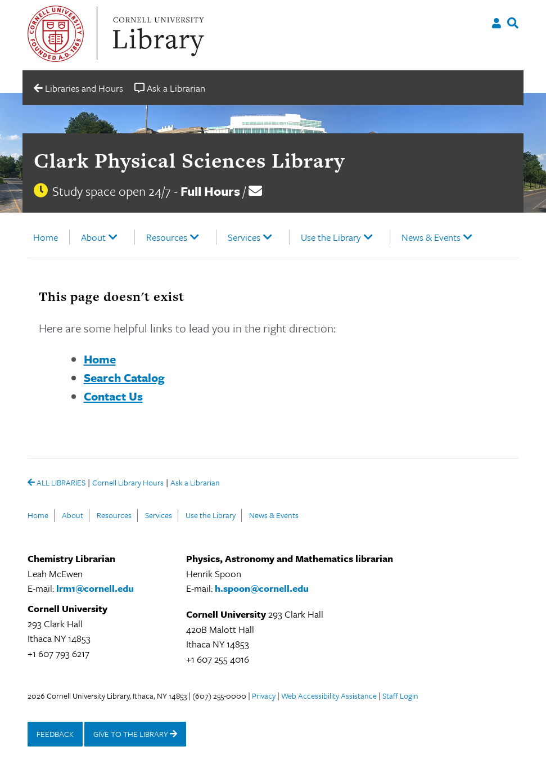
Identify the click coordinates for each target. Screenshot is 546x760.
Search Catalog (124, 377)
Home (45, 237)
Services (244, 237)
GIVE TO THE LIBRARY (135, 734)
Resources (166, 237)
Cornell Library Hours (128, 483)
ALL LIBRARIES (56, 483)
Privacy (264, 695)
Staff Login (400, 695)
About (93, 237)
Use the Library (331, 237)
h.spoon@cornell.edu (262, 588)
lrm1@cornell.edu (95, 588)
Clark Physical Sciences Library (189, 160)
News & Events (431, 237)
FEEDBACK (55, 734)
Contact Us (113, 396)
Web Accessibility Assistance (329, 695)
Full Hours (210, 191)
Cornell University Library (157, 34)
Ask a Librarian (195, 483)
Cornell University (56, 34)
